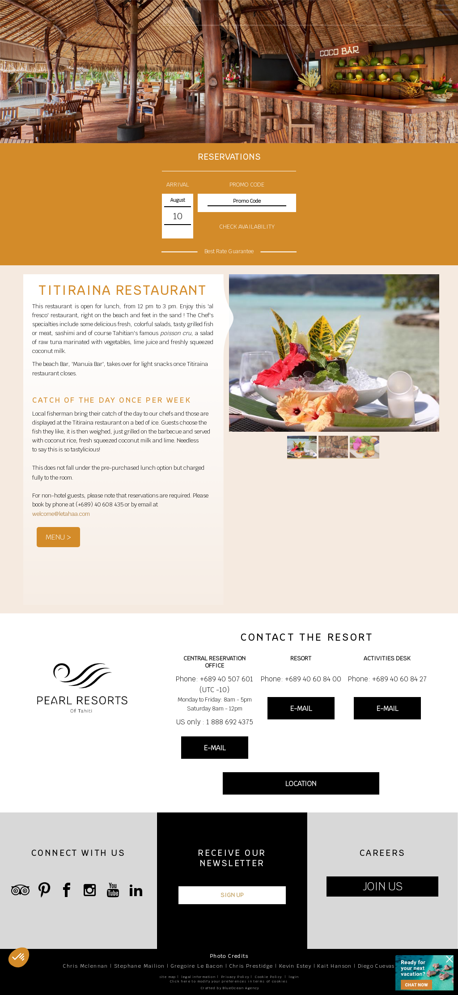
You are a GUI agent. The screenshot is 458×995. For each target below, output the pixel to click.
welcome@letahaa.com (61, 514)
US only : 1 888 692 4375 (214, 722)
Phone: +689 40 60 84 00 (301, 679)
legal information (199, 977)
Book (181, 16)
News (221, 15)
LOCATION (300, 783)
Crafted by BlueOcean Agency (230, 988)
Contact (258, 15)
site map (167, 977)
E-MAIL (214, 748)
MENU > (58, 537)
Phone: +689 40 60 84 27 (387, 679)
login (294, 977)
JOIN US (383, 886)
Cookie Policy (268, 977)
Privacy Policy (235, 977)
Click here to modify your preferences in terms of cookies (229, 981)
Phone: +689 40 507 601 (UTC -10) (214, 684)
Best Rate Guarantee (229, 251)
